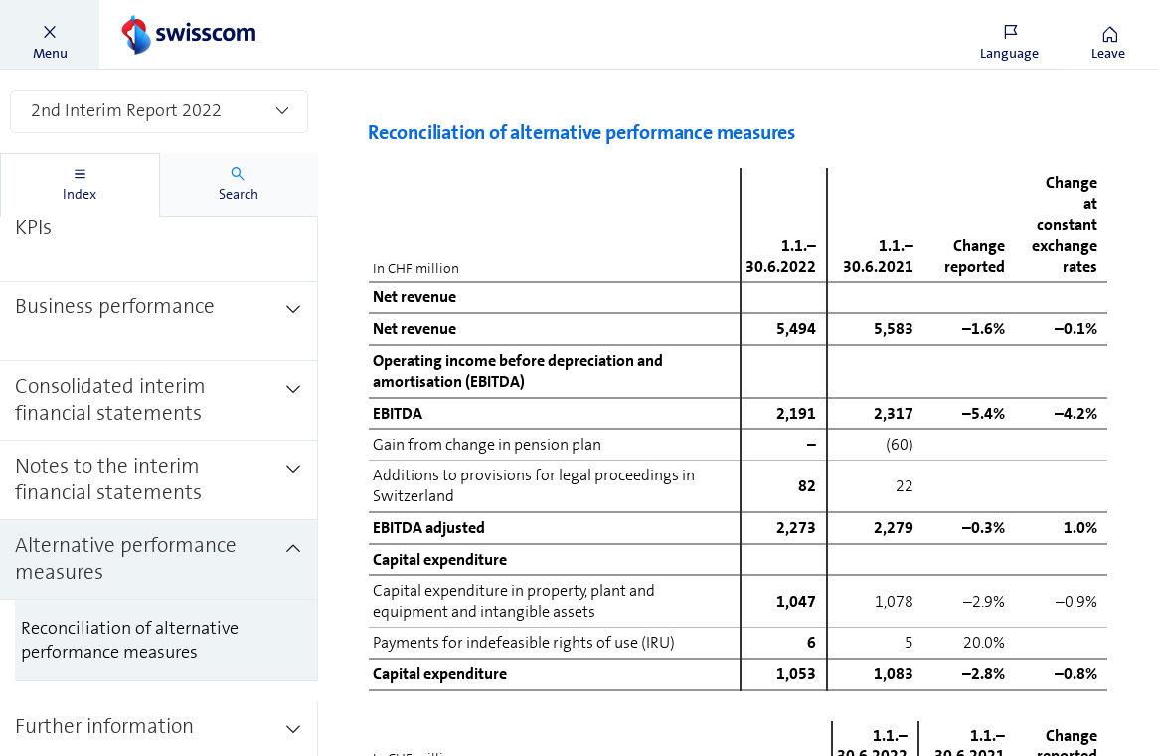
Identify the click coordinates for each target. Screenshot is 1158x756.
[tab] (80, 185)
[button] (49, 35)
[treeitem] (159, 217)
